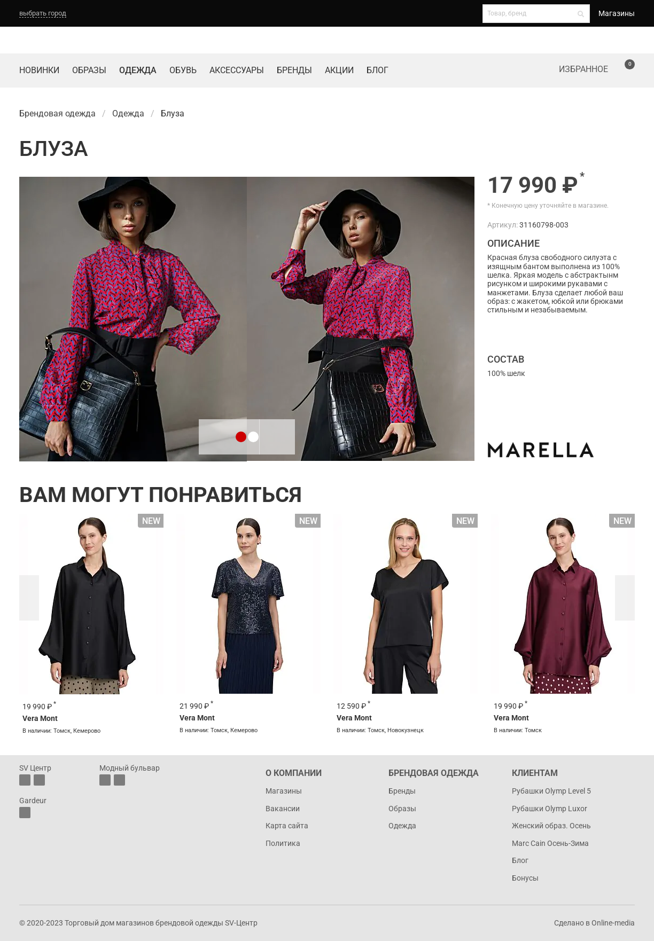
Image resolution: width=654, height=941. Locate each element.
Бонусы (525, 878)
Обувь (183, 70)
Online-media (613, 923)
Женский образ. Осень (551, 825)
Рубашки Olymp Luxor (549, 808)
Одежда (138, 70)
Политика (283, 843)
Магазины (616, 13)
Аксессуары (236, 70)
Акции (339, 70)
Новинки (39, 70)
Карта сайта (287, 825)
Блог (377, 70)
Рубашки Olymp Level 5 (551, 791)
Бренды (294, 70)
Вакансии (283, 808)
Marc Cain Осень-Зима (550, 843)
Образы (89, 70)
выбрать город (42, 13)
